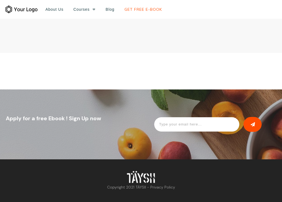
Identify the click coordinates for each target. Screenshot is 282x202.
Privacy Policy (162, 187)
